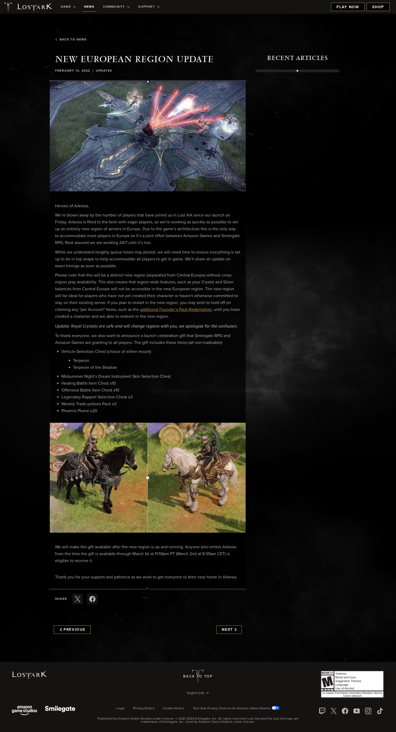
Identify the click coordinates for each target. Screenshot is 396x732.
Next (229, 630)
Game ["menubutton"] (68, 6)
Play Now (347, 7)
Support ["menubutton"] (148, 6)
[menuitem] (68, 7)
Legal (120, 708)
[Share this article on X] (77, 599)
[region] (297, 192)
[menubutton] (198, 693)
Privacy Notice (144, 708)
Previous (72, 630)
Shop (378, 7)
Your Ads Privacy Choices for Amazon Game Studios (236, 708)
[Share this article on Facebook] (92, 599)
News (89, 6)
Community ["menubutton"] (116, 6)
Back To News (71, 39)
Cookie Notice (173, 708)
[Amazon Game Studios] (24, 711)
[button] (148, 136)
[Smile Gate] (60, 711)
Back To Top (198, 676)
